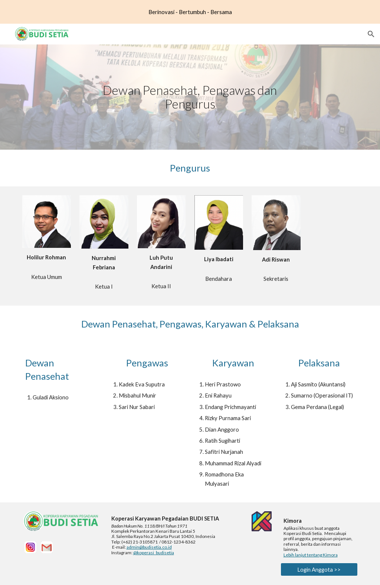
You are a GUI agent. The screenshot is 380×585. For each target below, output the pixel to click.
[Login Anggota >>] (319, 569)
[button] (371, 34)
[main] (189, 96)
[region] (190, 12)
